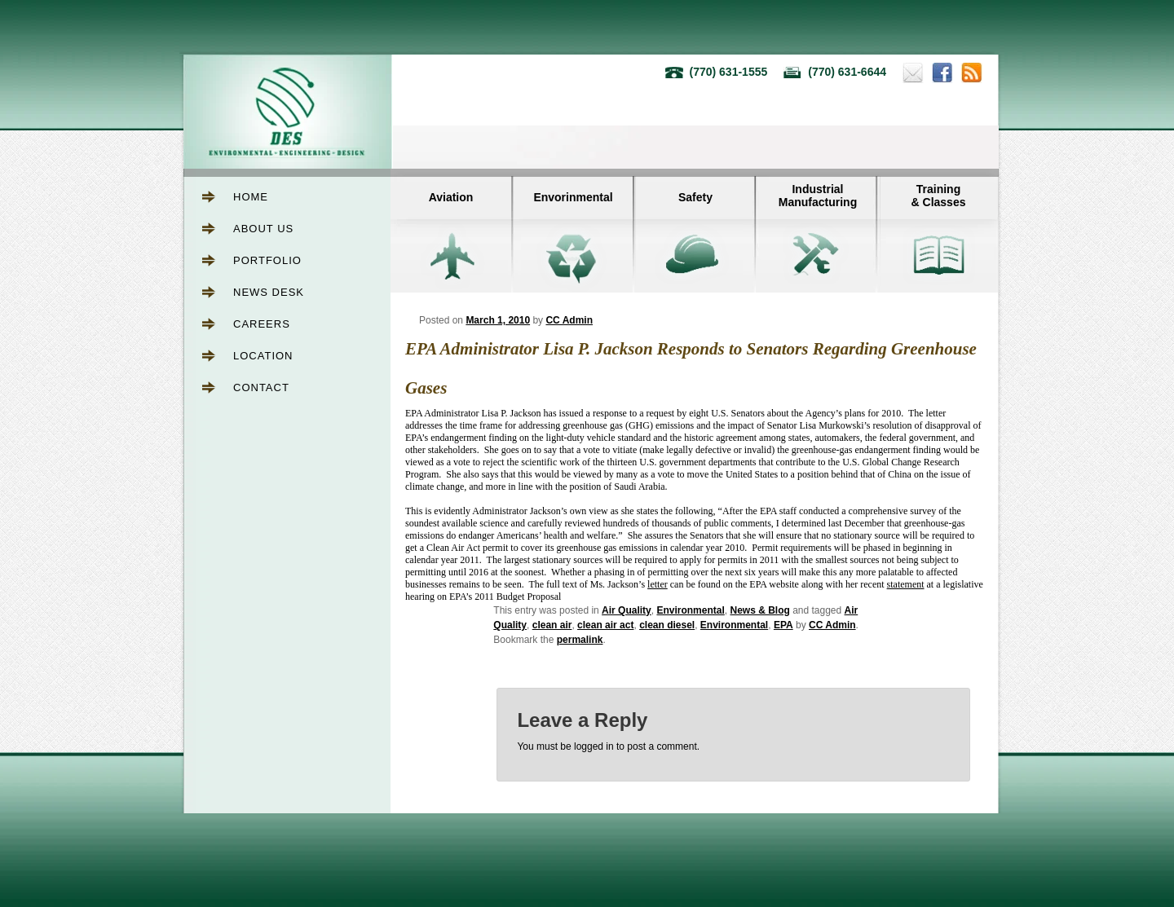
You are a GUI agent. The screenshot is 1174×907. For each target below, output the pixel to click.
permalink (580, 639)
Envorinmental (572, 197)
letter (657, 584)
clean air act (605, 625)
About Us (263, 228)
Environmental (690, 610)
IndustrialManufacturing (818, 196)
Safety (695, 197)
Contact (261, 387)
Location (263, 356)
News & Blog (759, 610)
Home (250, 197)
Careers (261, 324)
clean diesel (667, 625)
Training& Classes (938, 196)
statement (906, 584)
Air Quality (626, 610)
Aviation (451, 197)
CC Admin (569, 320)
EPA (783, 625)
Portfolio (267, 260)
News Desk (268, 292)
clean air (552, 625)
